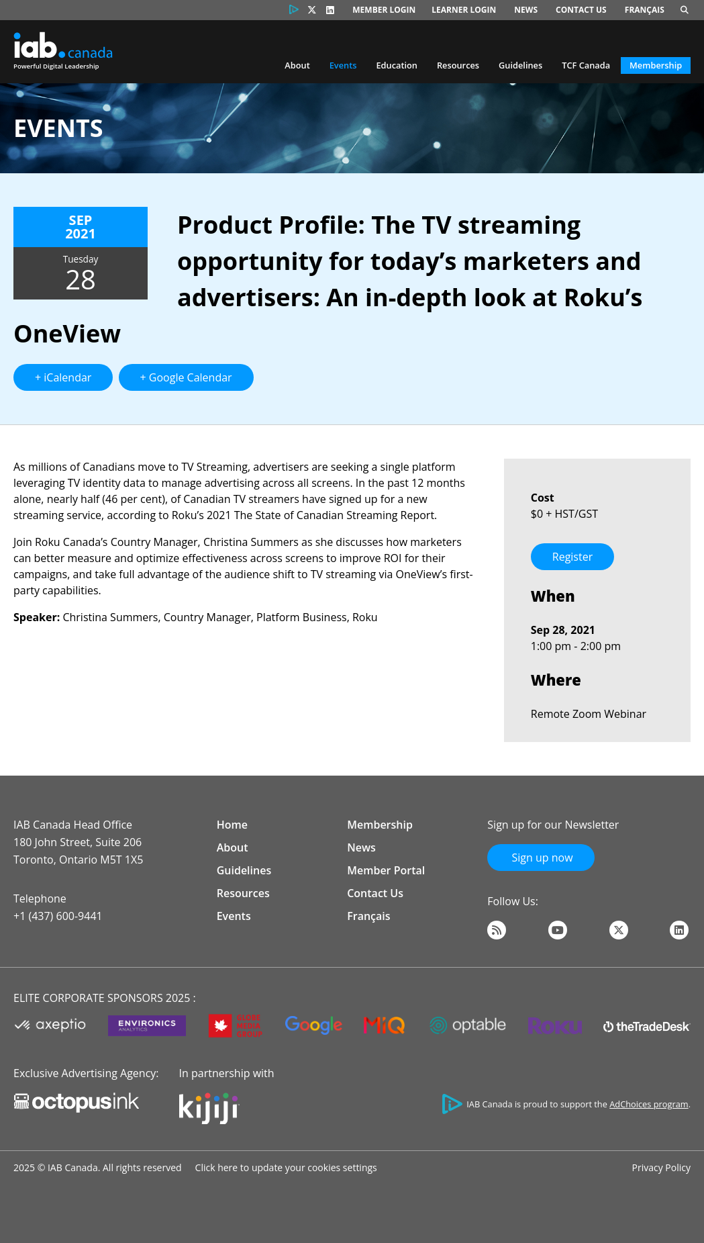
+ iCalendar (63, 377)
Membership (656, 65)
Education (396, 65)
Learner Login (464, 9)
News (526, 9)
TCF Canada (586, 65)
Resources (458, 65)
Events (343, 65)
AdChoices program (648, 1104)
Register (572, 556)
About (297, 65)
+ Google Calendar (186, 377)
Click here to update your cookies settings (286, 1167)
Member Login (383, 9)
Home (232, 824)
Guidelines (520, 65)
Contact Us (581, 9)
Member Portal (386, 870)
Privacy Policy (661, 1167)
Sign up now (540, 857)
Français (644, 9)
